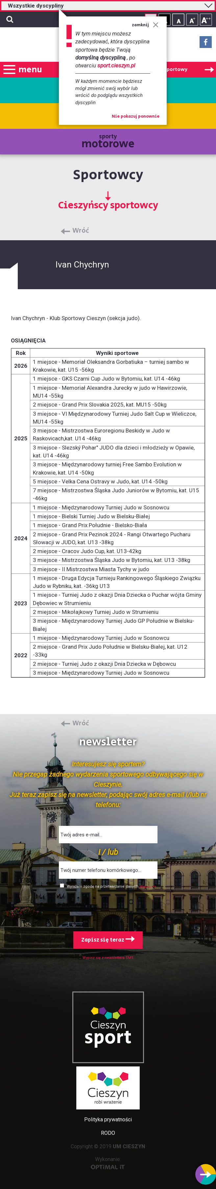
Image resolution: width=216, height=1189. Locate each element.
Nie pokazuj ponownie (135, 117)
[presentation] (108, 908)
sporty (108, 142)
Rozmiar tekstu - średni (192, 19)
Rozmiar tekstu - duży (206, 19)
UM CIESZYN (129, 1146)
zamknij (145, 25)
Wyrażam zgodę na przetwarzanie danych (103, 886)
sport (108, 1038)
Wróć (80, 231)
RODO (108, 1133)
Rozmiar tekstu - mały (178, 19)
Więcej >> (147, 886)
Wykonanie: (108, 1163)
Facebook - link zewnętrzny (206, 44)
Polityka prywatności (108, 1119)
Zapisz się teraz (108, 940)
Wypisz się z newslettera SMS (108, 958)
